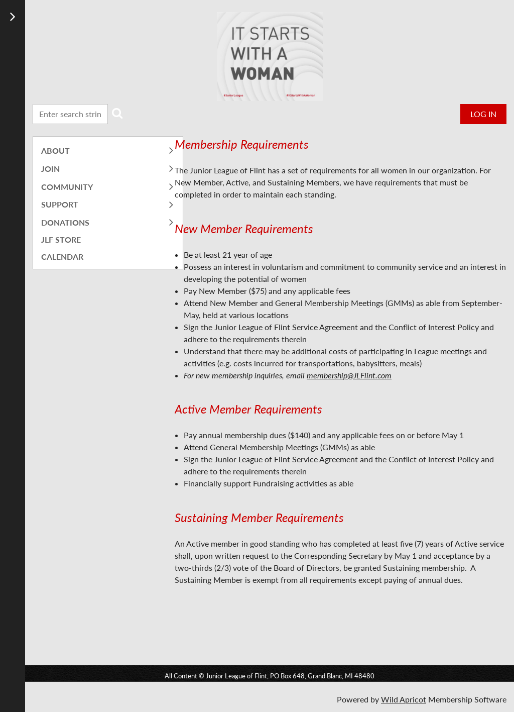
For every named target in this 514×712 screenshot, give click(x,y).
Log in (483, 114)
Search (117, 113)
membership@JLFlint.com (349, 375)
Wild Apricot (403, 699)
